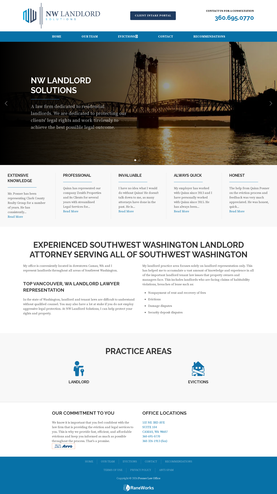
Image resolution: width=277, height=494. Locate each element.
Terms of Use (112, 470)
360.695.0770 (234, 17)
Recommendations (209, 37)
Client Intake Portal (153, 15)
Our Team (90, 37)
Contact (165, 37)
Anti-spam (166, 470)
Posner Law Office (149, 478)
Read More (15, 217)
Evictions (128, 37)
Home (56, 37)
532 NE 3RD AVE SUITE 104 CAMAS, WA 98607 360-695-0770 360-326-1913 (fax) (155, 432)
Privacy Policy (140, 470)
